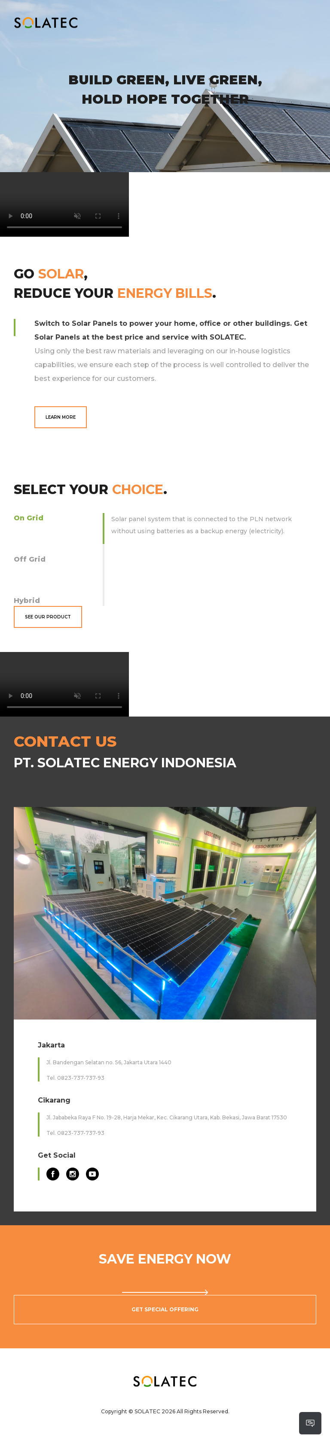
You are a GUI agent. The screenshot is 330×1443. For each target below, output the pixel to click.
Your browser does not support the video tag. (64, 204)
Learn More (61, 417)
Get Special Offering (165, 1309)
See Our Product (48, 617)
